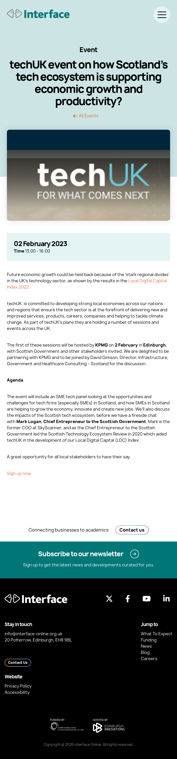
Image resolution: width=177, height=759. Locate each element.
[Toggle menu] (161, 14)
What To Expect (156, 634)
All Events (88, 116)
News (146, 646)
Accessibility (17, 692)
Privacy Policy (18, 686)
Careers (149, 659)
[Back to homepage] (38, 13)
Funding (148, 640)
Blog (145, 652)
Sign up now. (19, 473)
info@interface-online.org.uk (33, 634)
